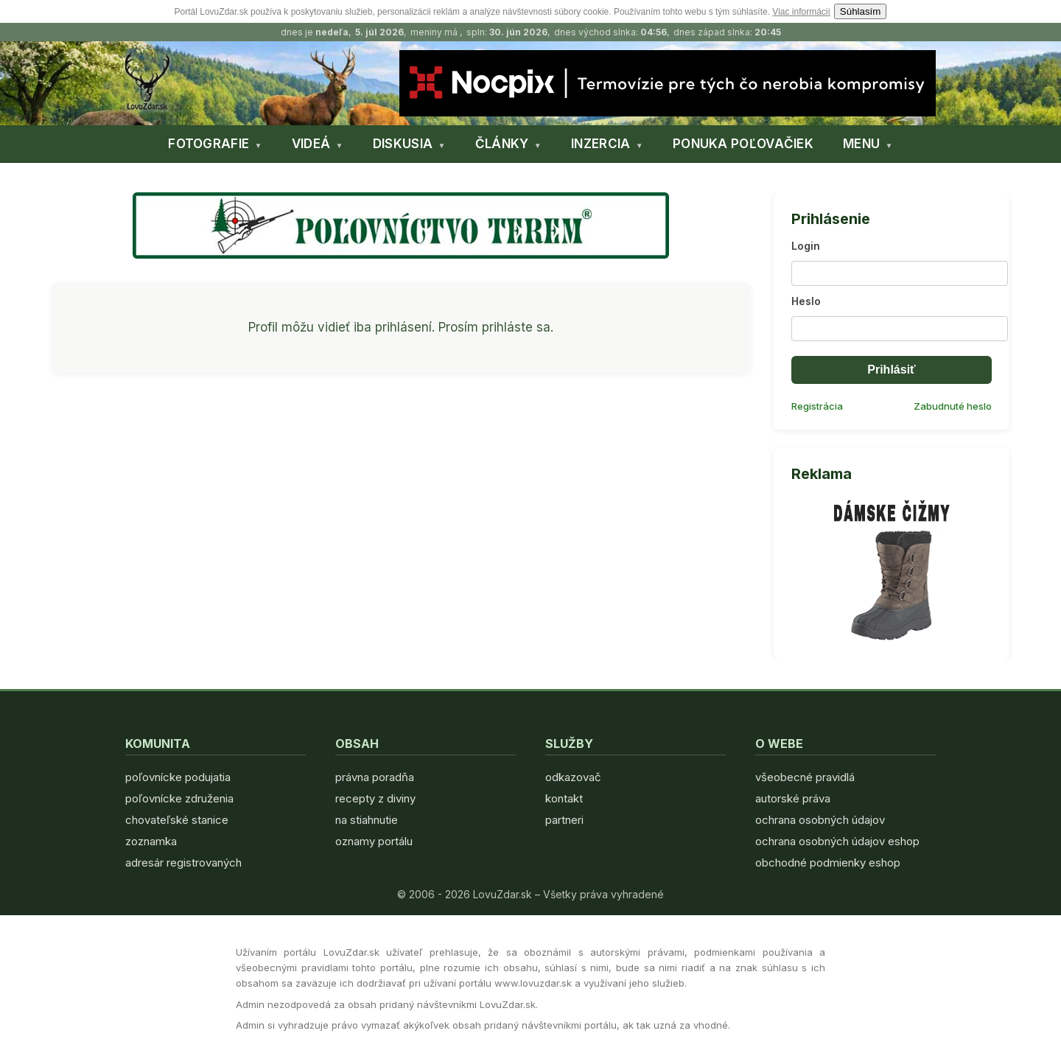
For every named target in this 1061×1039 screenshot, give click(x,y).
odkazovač (573, 777)
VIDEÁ (311, 143)
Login (805, 245)
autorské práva (792, 798)
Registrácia (817, 406)
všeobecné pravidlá (805, 777)
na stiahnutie (366, 820)
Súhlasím (860, 11)
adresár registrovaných (183, 863)
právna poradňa (374, 777)
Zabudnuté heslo (953, 406)
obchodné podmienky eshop (827, 863)
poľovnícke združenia (179, 798)
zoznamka (151, 841)
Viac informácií (801, 12)
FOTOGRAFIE (208, 143)
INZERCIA (600, 143)
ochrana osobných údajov (820, 820)
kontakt (564, 798)
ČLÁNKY (502, 143)
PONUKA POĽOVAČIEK (743, 143)
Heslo (806, 301)
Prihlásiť (891, 369)
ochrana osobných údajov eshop (837, 841)
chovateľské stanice (176, 820)
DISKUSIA (403, 143)
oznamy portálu (374, 841)
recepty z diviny (375, 798)
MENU (861, 143)
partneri (564, 820)
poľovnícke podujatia (178, 777)
